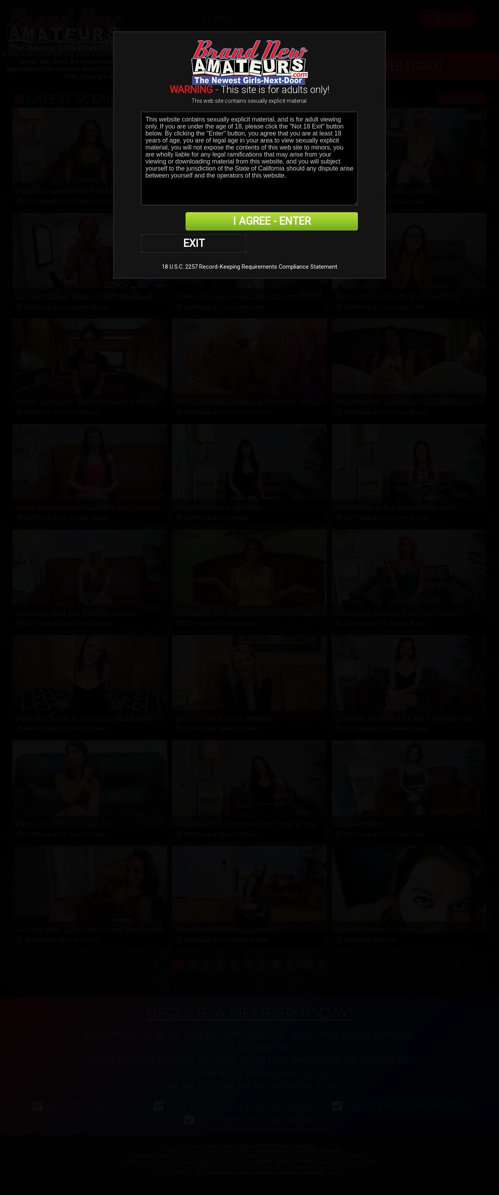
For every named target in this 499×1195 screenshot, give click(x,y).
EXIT (168, 222)
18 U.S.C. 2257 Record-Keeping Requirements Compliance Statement (249, 245)
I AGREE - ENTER (282, 222)
